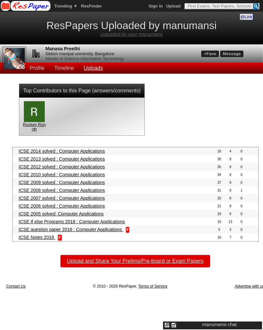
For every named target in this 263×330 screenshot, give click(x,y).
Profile (37, 68)
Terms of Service (152, 286)
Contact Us (15, 286)
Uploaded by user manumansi (131, 34)
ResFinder (91, 6)
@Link (246, 16)
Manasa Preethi (62, 48)
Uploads (93, 68)
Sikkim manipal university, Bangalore (79, 53)
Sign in (156, 6)
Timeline (64, 68)
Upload (173, 6)
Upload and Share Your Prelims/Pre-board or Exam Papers (135, 261)
